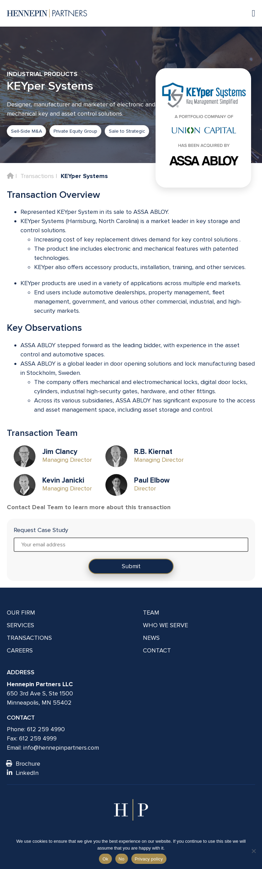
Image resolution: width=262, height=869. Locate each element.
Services (20, 625)
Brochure (23, 763)
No (122, 858)
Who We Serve (165, 625)
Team (151, 612)
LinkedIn (23, 773)
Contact (157, 650)
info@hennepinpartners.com (61, 747)
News (151, 638)
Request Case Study (41, 530)
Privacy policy (149, 858)
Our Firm (21, 612)
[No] (253, 851)
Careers (20, 650)
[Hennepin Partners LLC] (47, 13)
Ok (105, 858)
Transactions (37, 176)
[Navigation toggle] (250, 13)
